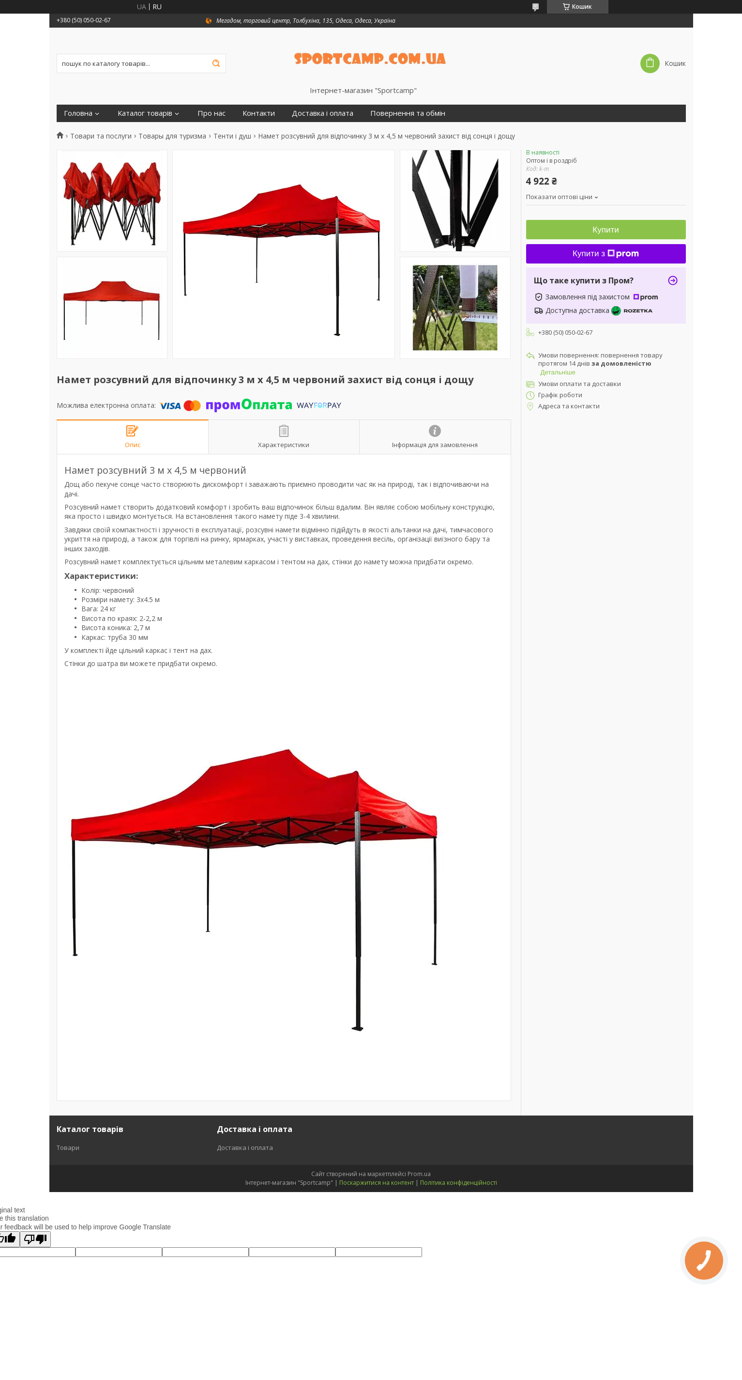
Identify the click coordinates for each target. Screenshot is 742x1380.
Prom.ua (419, 1174)
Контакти (258, 113)
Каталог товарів (145, 113)
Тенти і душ (232, 136)
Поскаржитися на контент (376, 1182)
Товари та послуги (101, 136)
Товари (68, 1147)
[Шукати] (216, 63)
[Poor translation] (35, 1239)
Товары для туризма (172, 136)
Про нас (211, 113)
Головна (78, 113)
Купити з (606, 253)
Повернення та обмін (407, 113)
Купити (605, 229)
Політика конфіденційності (458, 1182)
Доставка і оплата (322, 113)
